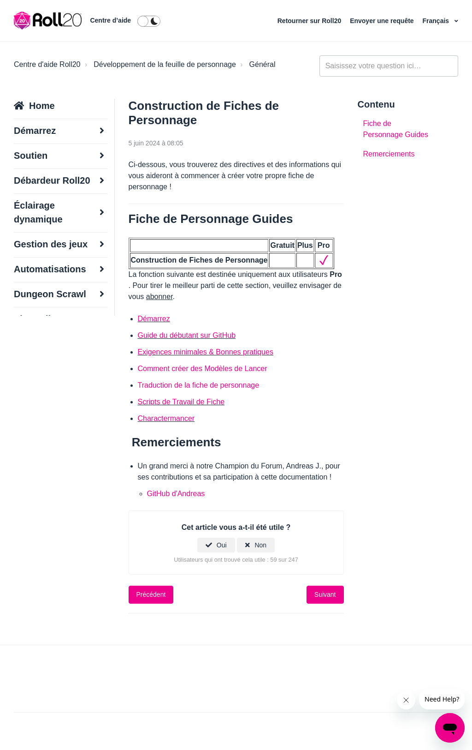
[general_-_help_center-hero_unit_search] (388, 66)
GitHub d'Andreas (176, 494)
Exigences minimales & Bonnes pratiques (205, 352)
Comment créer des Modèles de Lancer (202, 368)
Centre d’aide (110, 20)
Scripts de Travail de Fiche (181, 402)
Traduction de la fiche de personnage (199, 385)
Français (437, 20)
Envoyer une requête (382, 20)
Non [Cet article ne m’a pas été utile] (260, 545)
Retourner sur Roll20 (310, 20)
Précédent (151, 594)
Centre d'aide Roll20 (47, 64)
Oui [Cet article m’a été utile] (222, 545)
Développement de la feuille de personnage (165, 64)
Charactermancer (166, 418)
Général (262, 64)
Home (42, 106)
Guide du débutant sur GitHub (187, 335)
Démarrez (154, 319)
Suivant (325, 594)
